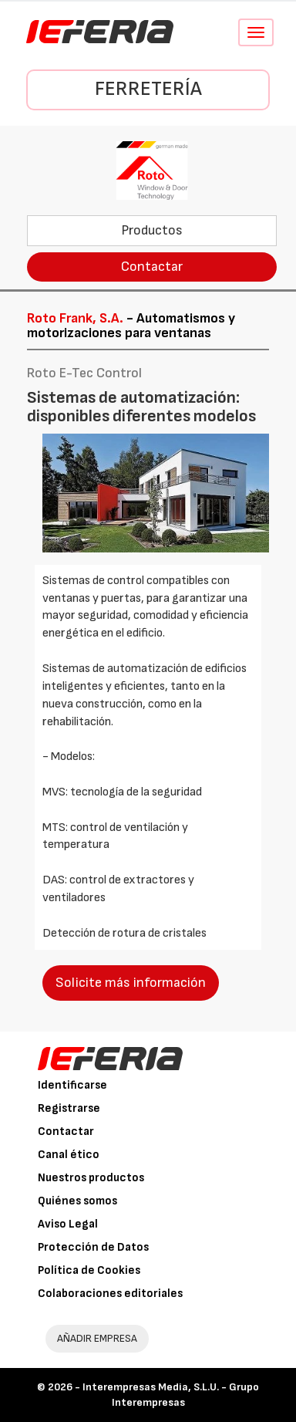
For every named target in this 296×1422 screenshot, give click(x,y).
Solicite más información (131, 982)
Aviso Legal (68, 1224)
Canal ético (68, 1154)
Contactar (152, 266)
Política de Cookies (89, 1270)
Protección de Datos (93, 1247)
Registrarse (69, 1108)
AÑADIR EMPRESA (97, 1338)
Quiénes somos (77, 1201)
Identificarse (72, 1085)
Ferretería (148, 89)
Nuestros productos (91, 1177)
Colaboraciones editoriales (110, 1293)
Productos (152, 230)
